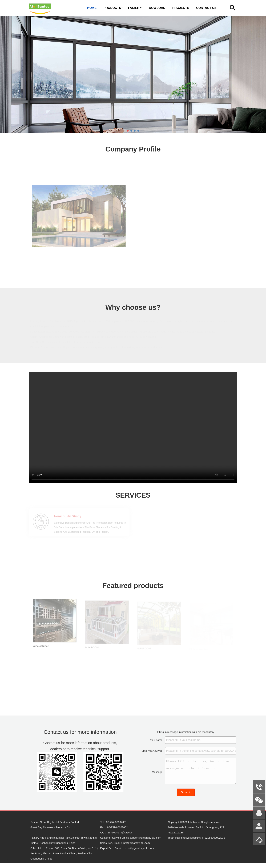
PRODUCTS (112, 8)
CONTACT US (206, 8)
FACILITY (135, 8)
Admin (5, 860)
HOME (91, 8)
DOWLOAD (157, 8)
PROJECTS (180, 8)
